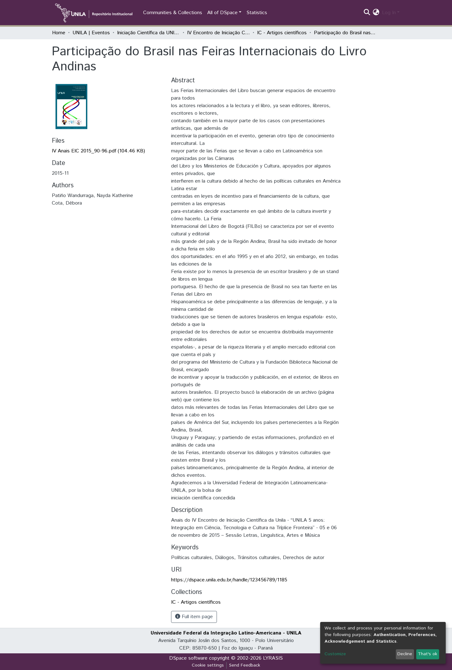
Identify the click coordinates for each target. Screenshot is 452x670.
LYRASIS (273, 658)
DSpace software (188, 658)
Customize (335, 654)
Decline (404, 654)
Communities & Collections (172, 12)
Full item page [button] (194, 616)
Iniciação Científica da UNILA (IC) (148, 32)
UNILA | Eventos (91, 32)
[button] (376, 13)
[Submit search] (367, 13)
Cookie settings (208, 665)
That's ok (427, 654)
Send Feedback (244, 665)
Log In (389, 12)
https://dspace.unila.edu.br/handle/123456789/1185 (229, 580)
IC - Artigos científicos (282, 32)
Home (58, 32)
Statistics (256, 12)
